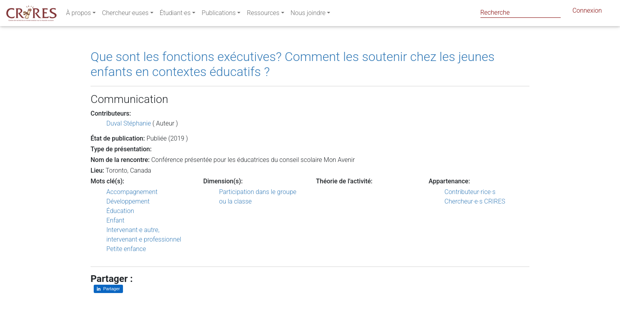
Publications (219, 14)
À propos (78, 14)
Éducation (120, 211)
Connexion (587, 12)
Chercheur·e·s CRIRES (474, 201)
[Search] (520, 12)
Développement (128, 201)
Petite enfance (126, 249)
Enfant (115, 220)
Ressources (263, 14)
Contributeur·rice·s (469, 192)
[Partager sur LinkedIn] (108, 289)
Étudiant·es (175, 14)
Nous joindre (308, 14)
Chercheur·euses (125, 14)
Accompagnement (131, 192)
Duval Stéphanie (128, 123)
